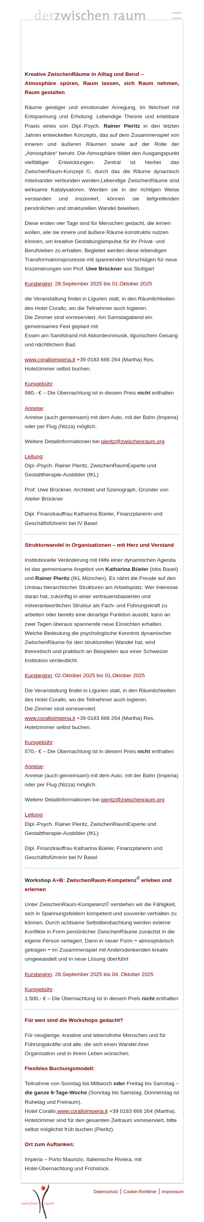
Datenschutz (106, 1191)
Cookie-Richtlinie (140, 1191)
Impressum (172, 1191)
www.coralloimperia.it (50, 360)
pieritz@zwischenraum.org (132, 441)
